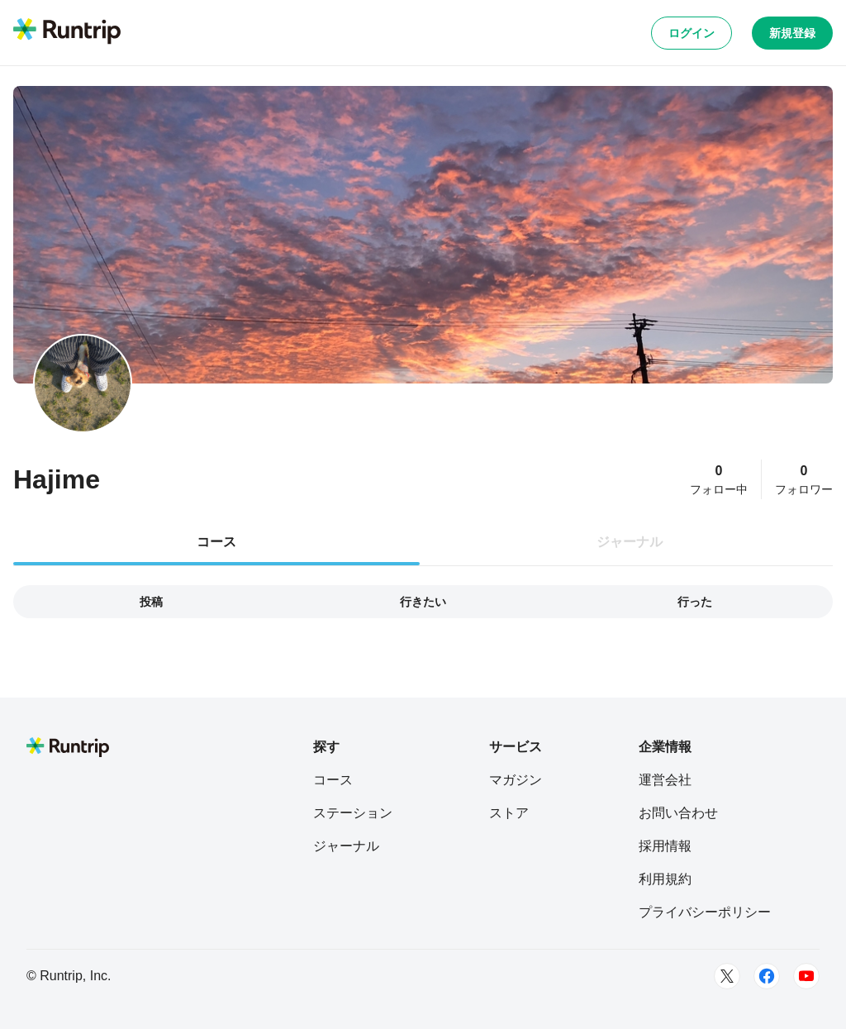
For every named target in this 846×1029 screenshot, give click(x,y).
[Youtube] (806, 976)
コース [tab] (216, 542)
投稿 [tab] (151, 601)
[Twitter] (727, 976)
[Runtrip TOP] (67, 32)
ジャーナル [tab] (629, 542)
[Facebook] (766, 976)
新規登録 (792, 33)
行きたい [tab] (423, 601)
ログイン (691, 33)
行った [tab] (694, 601)
